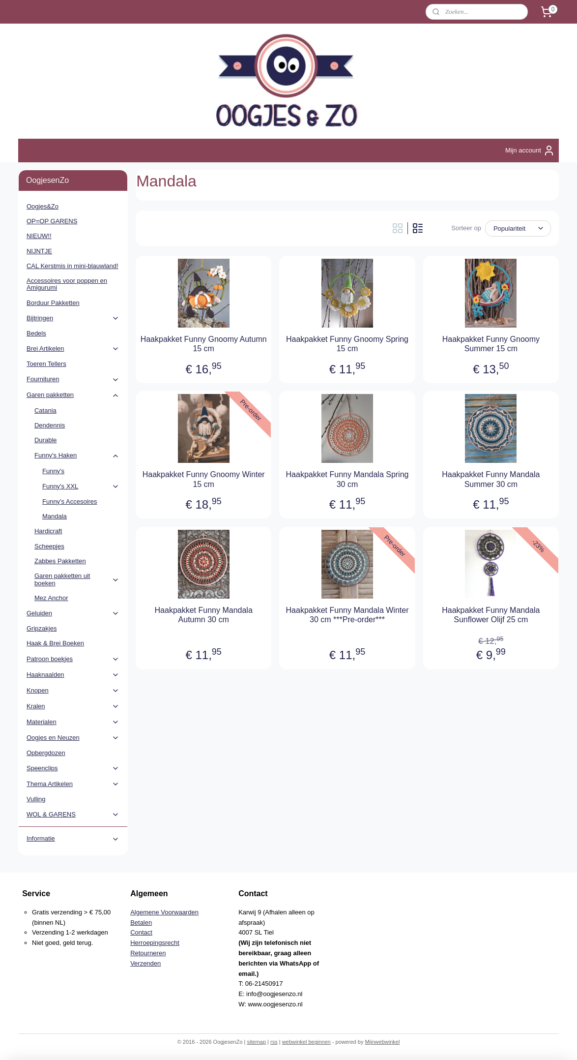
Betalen (141, 922)
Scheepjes (49, 546)
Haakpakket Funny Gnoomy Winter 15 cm (204, 479)
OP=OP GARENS (52, 221)
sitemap (256, 1042)
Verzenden (145, 963)
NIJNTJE (39, 251)
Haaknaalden (73, 675)
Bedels (36, 333)
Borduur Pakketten (53, 302)
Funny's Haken (76, 455)
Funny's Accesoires (69, 501)
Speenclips (73, 768)
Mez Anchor (51, 598)
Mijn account (530, 150)
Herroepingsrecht (154, 942)
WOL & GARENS (73, 814)
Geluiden (73, 613)
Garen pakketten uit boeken (76, 579)
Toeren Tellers (46, 363)
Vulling (36, 799)
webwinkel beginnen (306, 1042)
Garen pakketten (73, 395)
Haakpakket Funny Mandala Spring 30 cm (347, 479)
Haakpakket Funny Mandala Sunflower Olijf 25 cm (491, 615)
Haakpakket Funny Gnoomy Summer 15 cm (491, 344)
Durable (45, 440)
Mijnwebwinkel (382, 1042)
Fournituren (73, 379)
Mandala (54, 516)
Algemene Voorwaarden (164, 912)
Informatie (73, 839)
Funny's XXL (80, 486)
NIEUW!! (39, 236)
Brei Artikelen (73, 349)
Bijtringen (73, 318)
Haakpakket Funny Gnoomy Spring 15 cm (347, 344)
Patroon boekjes (73, 659)
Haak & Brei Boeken (55, 643)
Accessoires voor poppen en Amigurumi (67, 284)
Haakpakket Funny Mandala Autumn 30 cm (204, 615)
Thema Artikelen (73, 784)
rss (274, 1042)
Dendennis (49, 425)
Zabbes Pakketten (60, 561)
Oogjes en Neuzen (73, 738)
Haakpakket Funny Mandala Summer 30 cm (491, 479)
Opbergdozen (46, 753)
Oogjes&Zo (42, 206)
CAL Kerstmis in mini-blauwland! (72, 266)
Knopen (73, 691)
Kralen (73, 706)
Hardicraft (48, 531)
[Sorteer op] (518, 228)
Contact (141, 932)
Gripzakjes (42, 628)
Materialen (73, 722)
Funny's (53, 471)
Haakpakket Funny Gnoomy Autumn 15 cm (204, 344)
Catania (45, 410)
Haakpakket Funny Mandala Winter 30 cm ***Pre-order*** (347, 615)
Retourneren (148, 953)
